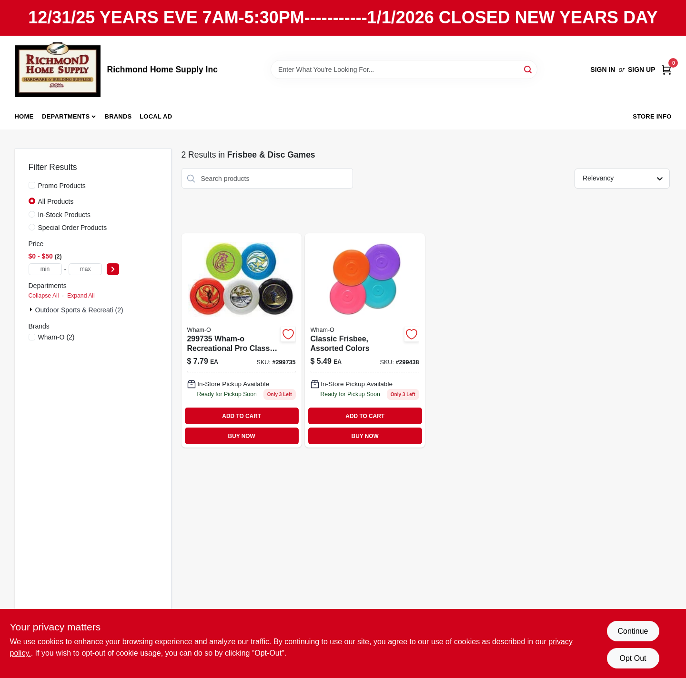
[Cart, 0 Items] (666, 70)
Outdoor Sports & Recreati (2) (79, 310)
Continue (632, 631)
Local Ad (156, 116)
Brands (118, 116)
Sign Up (642, 69)
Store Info (652, 116)
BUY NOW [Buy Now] (241, 436)
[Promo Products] (32, 185)
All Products (56, 201)
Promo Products (62, 185)
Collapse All (44, 295)
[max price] (85, 269)
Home (24, 116)
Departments (66, 116)
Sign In (602, 69)
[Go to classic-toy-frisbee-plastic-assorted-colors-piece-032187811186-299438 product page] (365, 340)
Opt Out (632, 658)
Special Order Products (72, 227)
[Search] (528, 69)
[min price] (45, 269)
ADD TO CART (241, 416)
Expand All (81, 295)
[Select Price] (113, 269)
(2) (56, 337)
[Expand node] (32, 309)
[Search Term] (404, 69)
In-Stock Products (64, 214)
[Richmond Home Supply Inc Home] (58, 69)
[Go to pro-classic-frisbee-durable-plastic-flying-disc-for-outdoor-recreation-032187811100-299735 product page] (242, 340)
